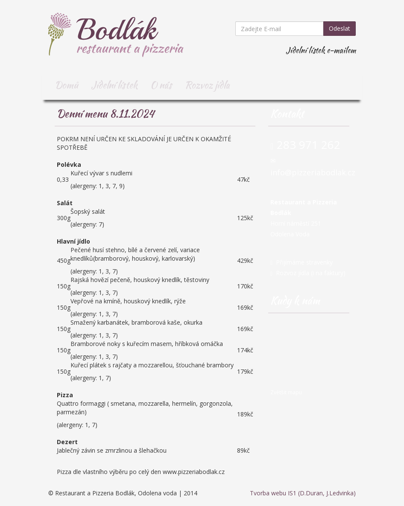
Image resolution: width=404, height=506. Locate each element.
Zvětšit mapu (286, 392)
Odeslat (339, 28)
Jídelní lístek (114, 85)
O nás (161, 85)
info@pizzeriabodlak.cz (312, 172)
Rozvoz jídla (207, 85)
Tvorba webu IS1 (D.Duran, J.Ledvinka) (303, 493)
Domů (66, 85)
